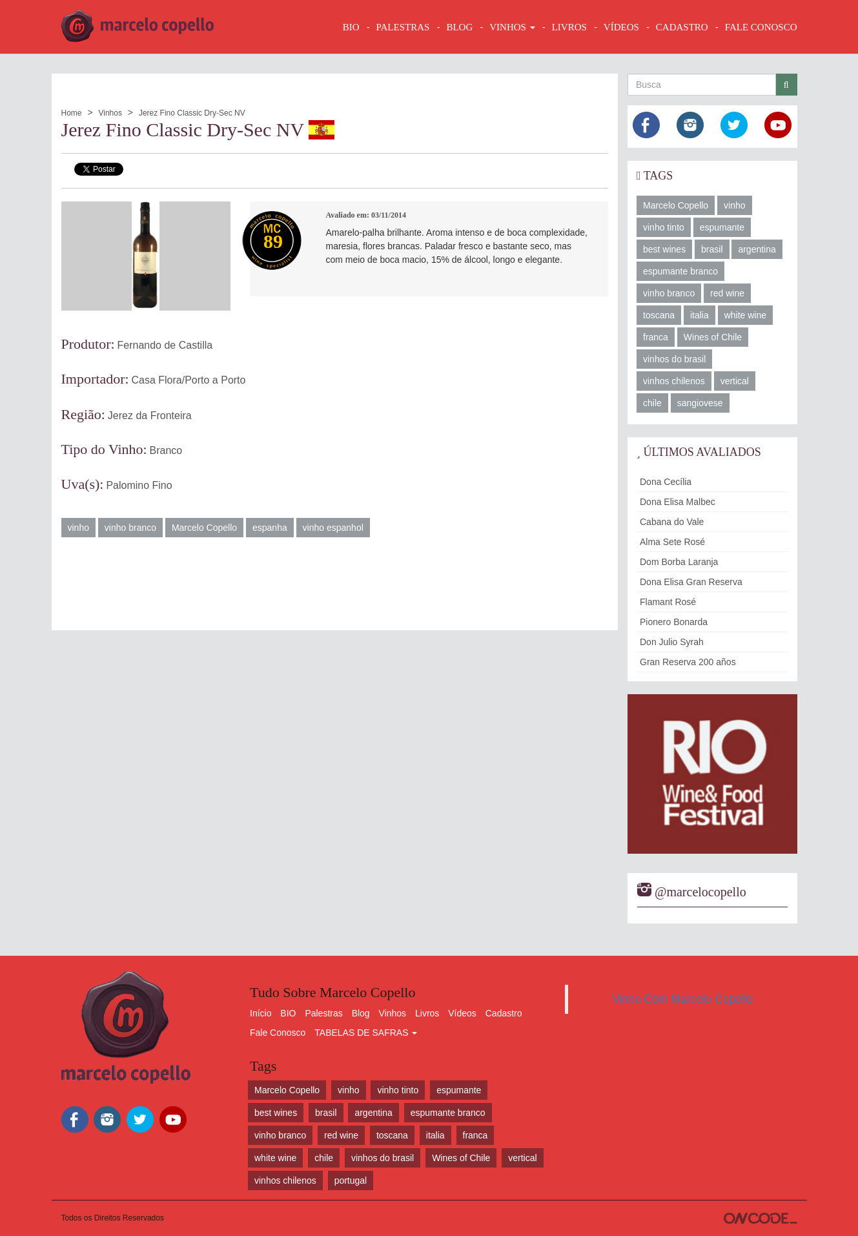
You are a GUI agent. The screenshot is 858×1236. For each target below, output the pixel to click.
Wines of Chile (713, 337)
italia (699, 315)
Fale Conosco (277, 1032)
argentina (756, 249)
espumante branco (680, 271)
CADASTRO (682, 27)
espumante (722, 227)
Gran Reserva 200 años (688, 662)
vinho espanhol (333, 527)
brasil (711, 249)
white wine (745, 315)
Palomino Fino (139, 485)
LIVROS (569, 27)
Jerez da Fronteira (150, 415)
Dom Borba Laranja (679, 562)
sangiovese (700, 403)
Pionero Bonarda (674, 622)
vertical (734, 381)
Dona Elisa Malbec (677, 502)
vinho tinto (663, 227)
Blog (361, 1013)
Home (71, 113)
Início (260, 1013)
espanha (269, 527)
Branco (166, 450)
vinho (78, 527)
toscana (659, 315)
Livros (427, 1013)
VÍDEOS (621, 27)
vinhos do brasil (674, 359)
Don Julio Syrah (672, 642)
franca (655, 337)
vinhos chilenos (674, 381)
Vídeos (462, 1013)
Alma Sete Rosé (672, 542)
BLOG (459, 27)
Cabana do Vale (672, 522)
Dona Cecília (665, 482)
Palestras (403, 27)
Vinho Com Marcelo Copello (682, 999)
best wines (664, 249)
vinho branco (130, 527)
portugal (350, 1180)
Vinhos (109, 113)
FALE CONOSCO (761, 27)
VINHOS (512, 27)
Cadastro (503, 1013)
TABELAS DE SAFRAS (365, 1032)
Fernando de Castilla (165, 345)
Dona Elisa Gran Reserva (691, 582)
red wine (727, 293)
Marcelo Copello (204, 527)
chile (652, 403)
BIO (351, 27)
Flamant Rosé (668, 602)
